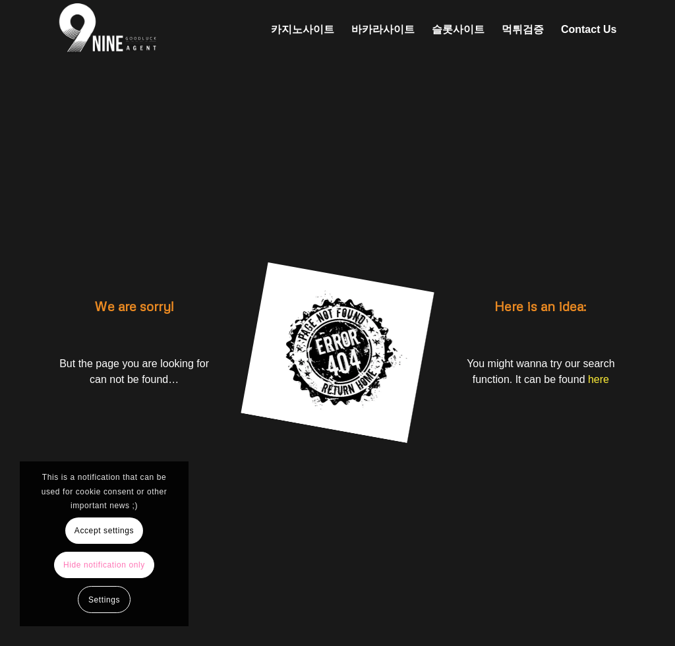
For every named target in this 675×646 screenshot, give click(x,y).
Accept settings (104, 530)
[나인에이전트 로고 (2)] (176, 29)
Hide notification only (104, 565)
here (598, 379)
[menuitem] (302, 29)
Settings (104, 599)
